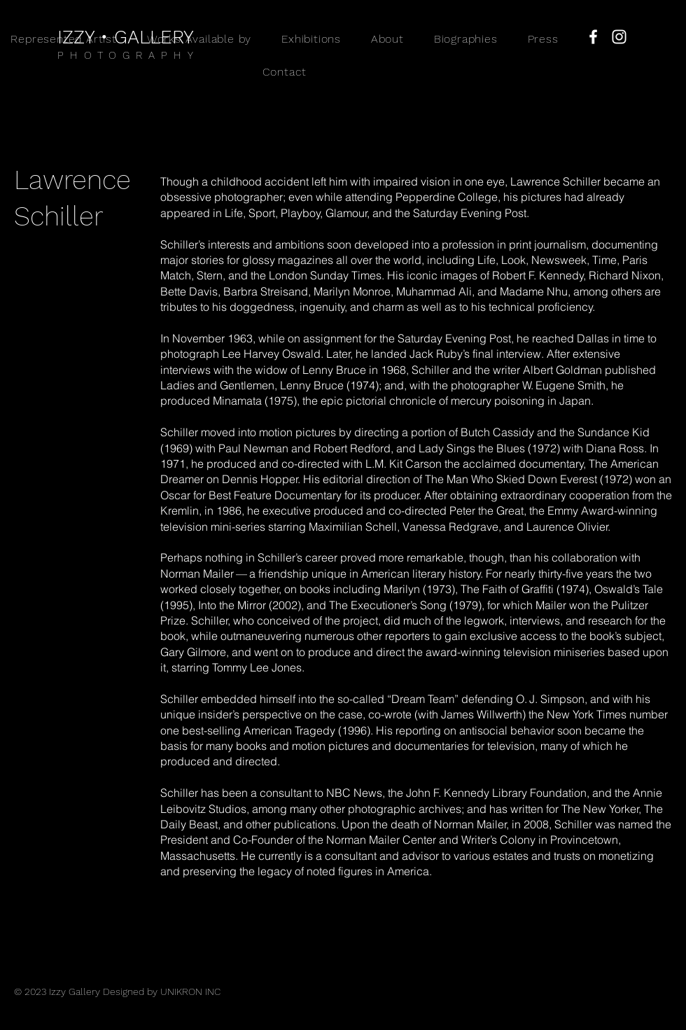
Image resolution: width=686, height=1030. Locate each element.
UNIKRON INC (190, 991)
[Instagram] (619, 36)
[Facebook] (593, 36)
